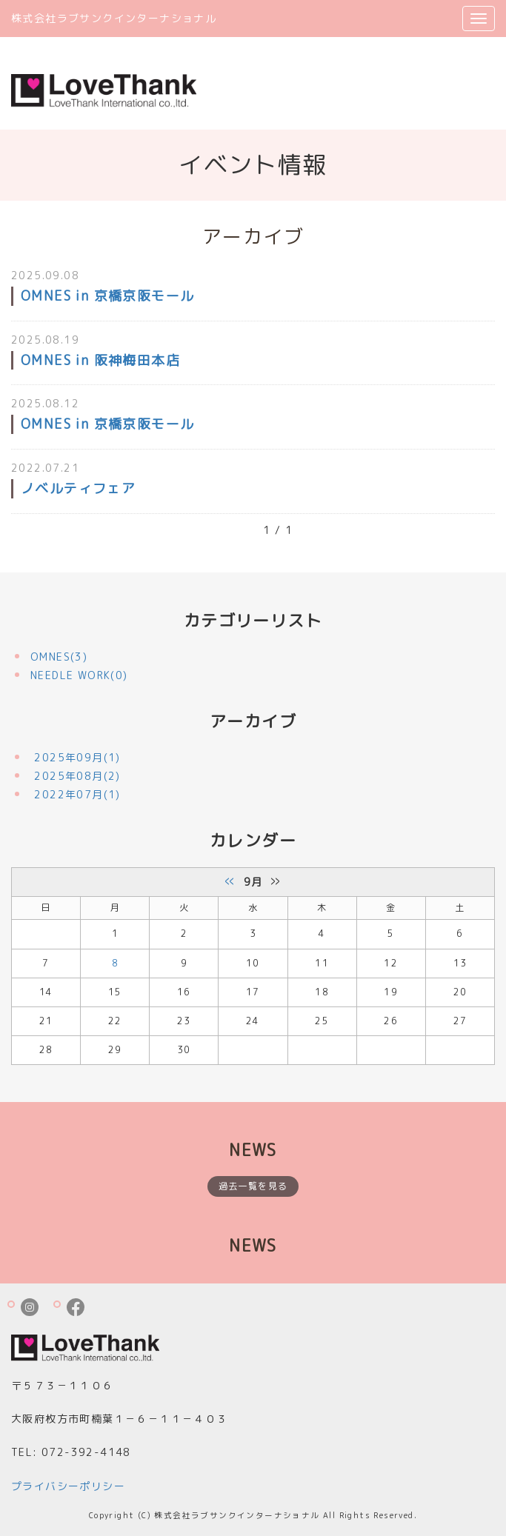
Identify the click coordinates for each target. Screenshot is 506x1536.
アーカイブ (253, 720)
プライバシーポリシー (68, 1486)
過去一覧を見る (253, 1186)
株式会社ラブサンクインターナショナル (113, 18)
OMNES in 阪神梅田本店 (100, 360)
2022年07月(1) (77, 794)
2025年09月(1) (77, 757)
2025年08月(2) (77, 776)
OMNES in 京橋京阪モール (107, 296)
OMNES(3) (58, 657)
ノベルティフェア (78, 488)
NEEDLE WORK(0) (79, 675)
